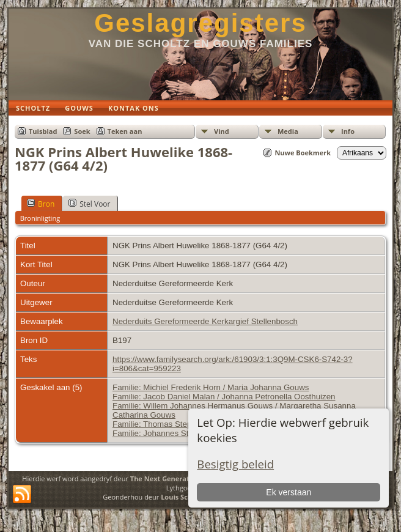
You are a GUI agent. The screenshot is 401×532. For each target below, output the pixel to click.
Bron (40, 203)
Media (288, 131)
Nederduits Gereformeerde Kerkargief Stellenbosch (205, 321)
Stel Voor (89, 203)
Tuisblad (43, 131)
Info (348, 131)
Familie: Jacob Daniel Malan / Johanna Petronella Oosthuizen (224, 396)
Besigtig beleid (235, 463)
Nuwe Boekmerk (302, 152)
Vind (221, 131)
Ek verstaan (288, 492)
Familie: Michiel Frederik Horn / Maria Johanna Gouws (210, 387)
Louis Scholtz (182, 496)
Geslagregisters (200, 23)
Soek (82, 131)
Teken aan (125, 131)
